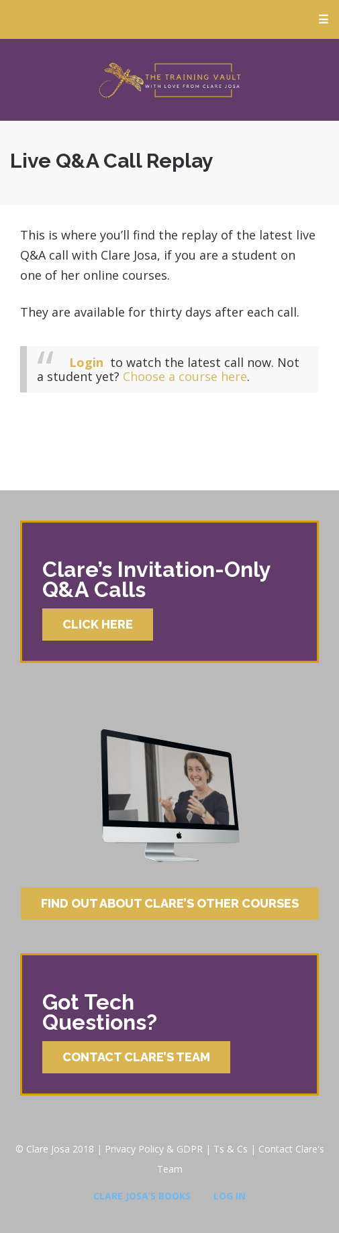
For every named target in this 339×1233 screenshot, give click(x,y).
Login (86, 362)
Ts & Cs (230, 1148)
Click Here (97, 624)
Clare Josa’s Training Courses (169, 79)
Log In (229, 1195)
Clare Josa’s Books (142, 1195)
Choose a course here (185, 376)
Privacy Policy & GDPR (154, 1148)
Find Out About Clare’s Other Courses (170, 903)
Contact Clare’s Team (136, 1057)
